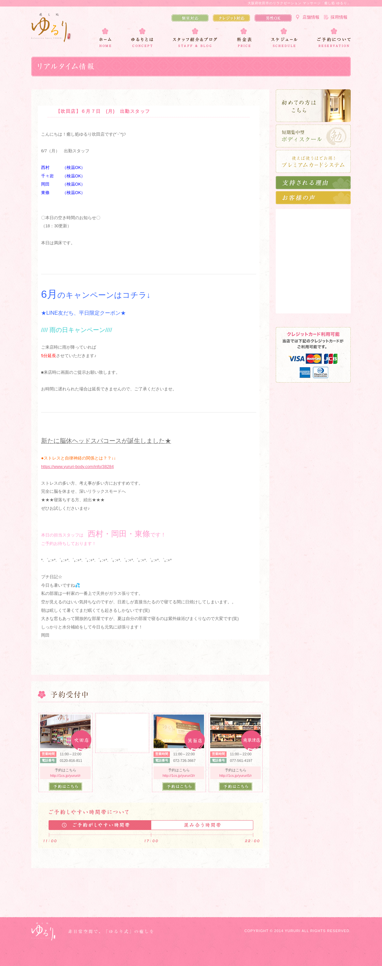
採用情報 (339, 17)
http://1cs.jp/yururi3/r (179, 775)
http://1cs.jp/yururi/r (65, 775)
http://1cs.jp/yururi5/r (235, 775)
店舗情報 (310, 17)
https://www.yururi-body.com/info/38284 (77, 466)
